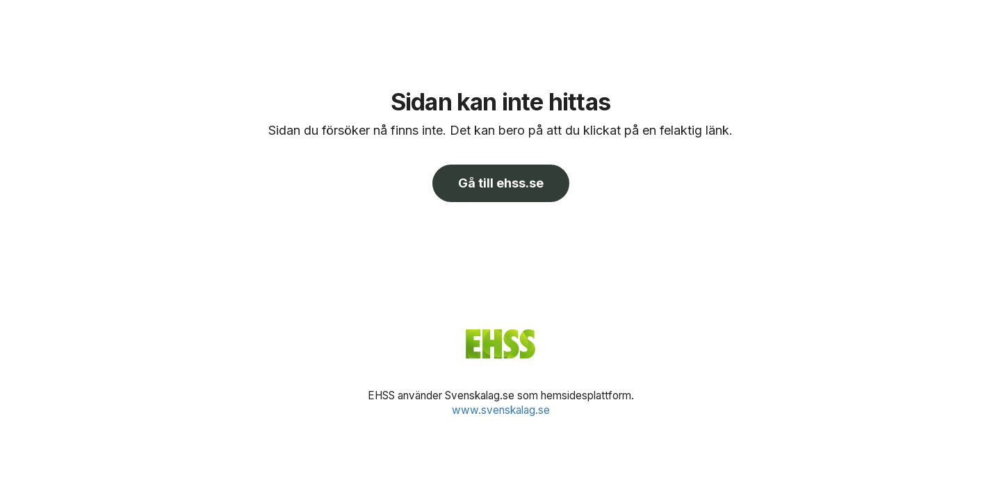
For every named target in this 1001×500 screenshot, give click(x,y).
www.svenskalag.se (501, 410)
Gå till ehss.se (501, 183)
